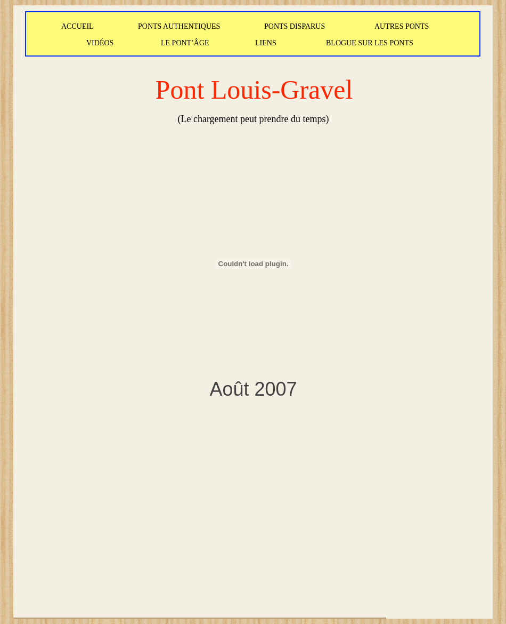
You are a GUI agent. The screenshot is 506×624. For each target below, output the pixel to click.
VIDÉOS (99, 43)
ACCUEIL (77, 26)
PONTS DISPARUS (294, 26)
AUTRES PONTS (401, 26)
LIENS (265, 43)
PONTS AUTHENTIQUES (179, 26)
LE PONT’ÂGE (185, 43)
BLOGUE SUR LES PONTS (369, 43)
